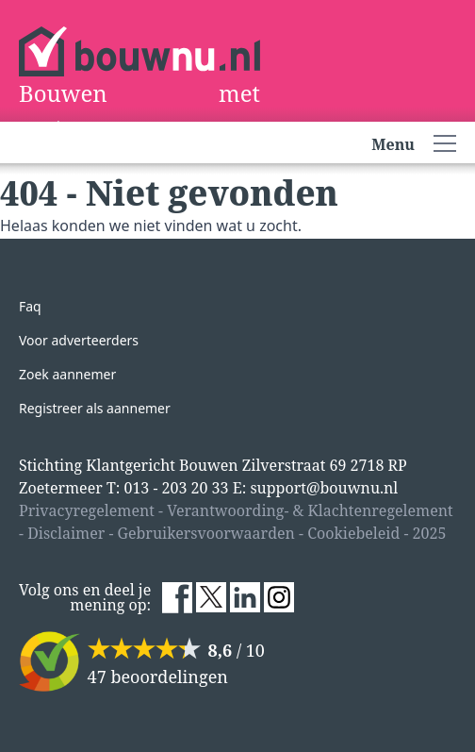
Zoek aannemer (67, 374)
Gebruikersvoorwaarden (206, 533)
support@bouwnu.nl (324, 487)
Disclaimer (66, 533)
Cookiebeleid (353, 533)
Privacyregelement (87, 510)
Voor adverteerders (79, 340)
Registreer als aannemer (95, 408)
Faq (30, 306)
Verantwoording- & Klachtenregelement (310, 510)
